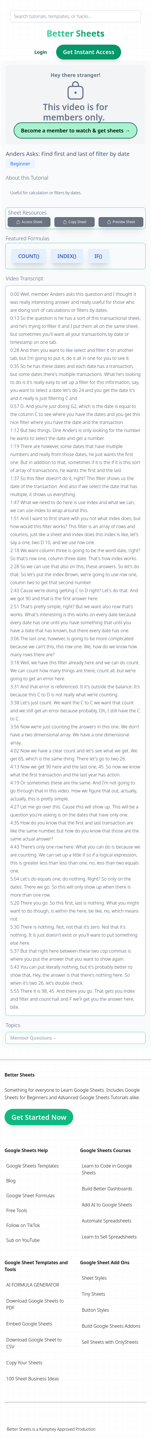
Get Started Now (38, 1117)
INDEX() (67, 256)
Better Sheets (76, 33)
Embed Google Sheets (29, 1324)
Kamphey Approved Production (67, 1429)
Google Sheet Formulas (30, 1195)
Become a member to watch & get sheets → (75, 130)
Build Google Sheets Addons (111, 1326)
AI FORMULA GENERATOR (32, 1285)
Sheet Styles (94, 1278)
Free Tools (16, 1210)
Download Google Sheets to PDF (35, 1304)
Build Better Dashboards (107, 1189)
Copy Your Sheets (24, 1362)
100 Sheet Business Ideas (32, 1378)
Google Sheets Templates (32, 1166)
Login (40, 52)
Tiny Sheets (93, 1294)
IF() (98, 256)
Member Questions (31, 1038)
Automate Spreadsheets (106, 1221)
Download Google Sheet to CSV (34, 1343)
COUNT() (28, 256)
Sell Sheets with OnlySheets (110, 1342)
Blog (11, 1181)
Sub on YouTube (23, 1240)
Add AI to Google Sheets (107, 1205)
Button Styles (95, 1310)
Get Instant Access (88, 52)
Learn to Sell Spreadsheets (109, 1237)
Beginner (20, 163)
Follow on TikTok (23, 1225)
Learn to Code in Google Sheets (107, 1169)
